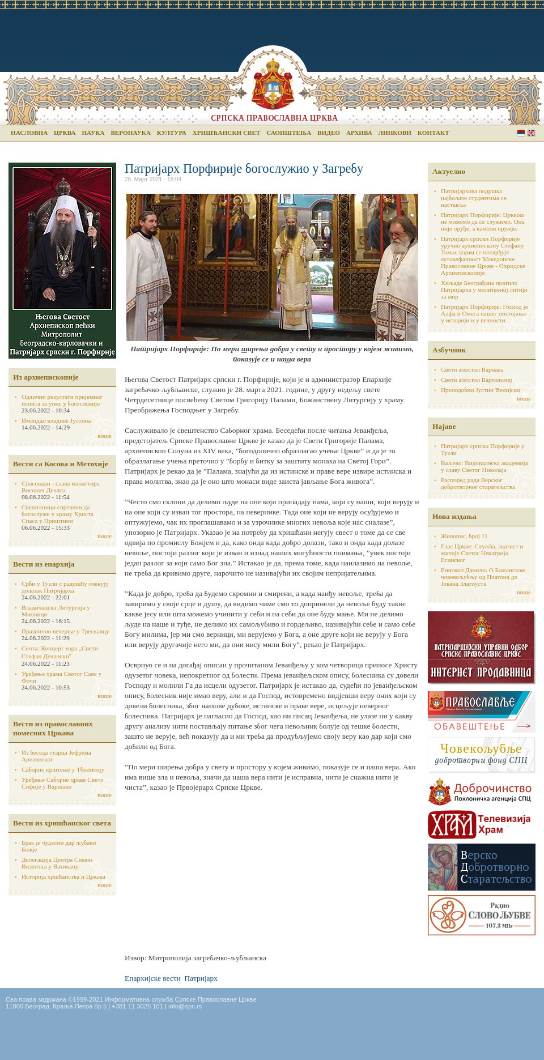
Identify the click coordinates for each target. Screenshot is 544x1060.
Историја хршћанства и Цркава (63, 876)
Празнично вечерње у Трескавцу (65, 631)
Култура (171, 132)
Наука (93, 132)
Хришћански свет (227, 132)
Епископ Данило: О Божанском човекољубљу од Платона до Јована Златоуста (483, 577)
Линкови (395, 132)
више (104, 435)
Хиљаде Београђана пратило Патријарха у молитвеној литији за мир (484, 289)
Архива (359, 132)
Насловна (29, 132)
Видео (328, 132)
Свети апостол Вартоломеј (476, 379)
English (531, 133)
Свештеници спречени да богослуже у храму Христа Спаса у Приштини (58, 514)
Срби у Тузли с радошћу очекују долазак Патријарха (65, 587)
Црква (64, 132)
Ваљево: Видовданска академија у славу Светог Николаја (484, 466)
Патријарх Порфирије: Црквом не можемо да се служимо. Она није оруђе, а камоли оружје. (483, 221)
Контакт (433, 132)
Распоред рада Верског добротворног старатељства (478, 483)
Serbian (521, 133)
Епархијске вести (153, 978)
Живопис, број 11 (464, 536)
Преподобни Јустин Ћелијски (480, 389)
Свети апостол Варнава (472, 369)
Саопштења (288, 132)
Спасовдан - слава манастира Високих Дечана (61, 486)
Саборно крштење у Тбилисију (63, 769)
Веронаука (130, 132)
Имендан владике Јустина (56, 420)
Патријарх (201, 978)
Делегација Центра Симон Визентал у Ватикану (57, 863)
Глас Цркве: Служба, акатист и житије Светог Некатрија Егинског (482, 553)
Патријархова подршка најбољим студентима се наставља (474, 198)
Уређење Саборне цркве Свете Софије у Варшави (62, 783)
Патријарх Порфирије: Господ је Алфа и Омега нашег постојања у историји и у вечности (484, 313)
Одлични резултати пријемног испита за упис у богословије (62, 400)
